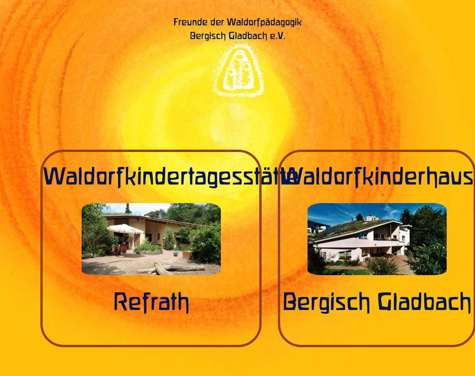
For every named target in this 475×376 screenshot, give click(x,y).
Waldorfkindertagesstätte (171, 177)
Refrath (151, 303)
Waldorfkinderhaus (377, 177)
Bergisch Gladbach (376, 303)
